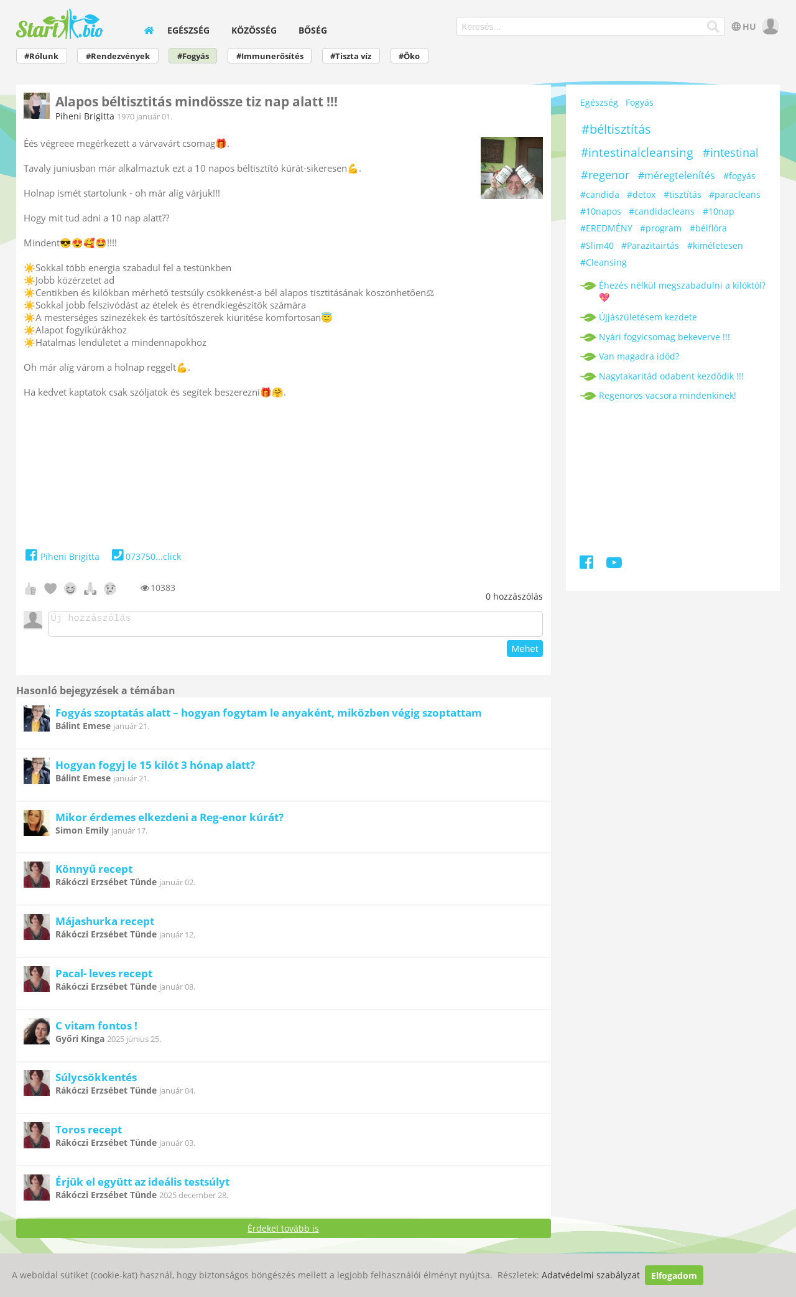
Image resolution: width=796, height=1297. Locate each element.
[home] (148, 30)
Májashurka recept (104, 925)
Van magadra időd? (639, 356)
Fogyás (640, 102)
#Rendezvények (118, 56)
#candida (599, 194)
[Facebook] (587, 564)
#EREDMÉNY (606, 228)
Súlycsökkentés (96, 1081)
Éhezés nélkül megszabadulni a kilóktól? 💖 (682, 291)
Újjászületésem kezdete (648, 317)
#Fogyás (193, 56)
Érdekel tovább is (283, 1232)
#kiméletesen (715, 245)
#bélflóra (708, 228)
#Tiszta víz (350, 56)
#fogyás (739, 176)
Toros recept (88, 1133)
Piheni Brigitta (84, 116)
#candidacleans (662, 211)
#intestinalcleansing (637, 152)
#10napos (600, 211)
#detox (641, 194)
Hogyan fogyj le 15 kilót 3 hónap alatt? (155, 768)
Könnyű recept (93, 872)
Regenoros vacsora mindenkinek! (667, 395)
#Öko (409, 56)
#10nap (718, 211)
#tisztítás (682, 194)
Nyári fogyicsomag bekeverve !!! (664, 337)
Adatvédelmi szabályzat (591, 1275)
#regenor (605, 174)
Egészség (188, 30)
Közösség (254, 30)
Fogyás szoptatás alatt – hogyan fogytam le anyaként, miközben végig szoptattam (268, 716)
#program (661, 228)
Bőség (312, 30)
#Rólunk (41, 56)
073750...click (145, 556)
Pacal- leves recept (103, 977)
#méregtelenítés (676, 175)
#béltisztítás (616, 129)
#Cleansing (603, 262)
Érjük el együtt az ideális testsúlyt (142, 1185)
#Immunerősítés (269, 56)
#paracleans (735, 194)
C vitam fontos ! (96, 1029)
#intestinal (731, 152)
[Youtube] (614, 564)
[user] (769, 26)
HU (742, 26)
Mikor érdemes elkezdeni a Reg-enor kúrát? (169, 821)
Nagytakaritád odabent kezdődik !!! (671, 376)
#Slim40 (597, 245)
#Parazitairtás (650, 245)
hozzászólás (514, 596)
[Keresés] (713, 27)
